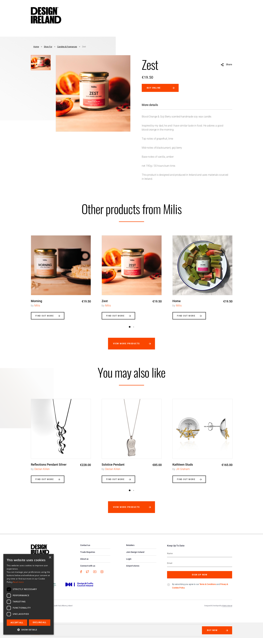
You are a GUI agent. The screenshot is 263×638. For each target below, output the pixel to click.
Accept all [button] (17, 622)
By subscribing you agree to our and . (200, 586)
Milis (37, 305)
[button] (28, 629)
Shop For (48, 47)
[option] (60, 275)
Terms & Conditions (207, 584)
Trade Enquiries (87, 552)
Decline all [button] (39, 622)
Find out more (44, 316)
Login (128, 559)
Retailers (130, 545)
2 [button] (133, 327)
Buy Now (212, 630)
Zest (84, 47)
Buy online (154, 88)
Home (36, 47)
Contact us (85, 545)
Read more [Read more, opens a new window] (18, 582)
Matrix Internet (227, 606)
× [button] (50, 557)
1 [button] (129, 327)
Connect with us (87, 566)
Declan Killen (42, 469)
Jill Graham (183, 469)
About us (84, 559)
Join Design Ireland (135, 552)
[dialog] (28, 594)
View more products (126, 343)
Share (229, 64)
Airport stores (132, 566)
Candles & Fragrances (67, 47)
